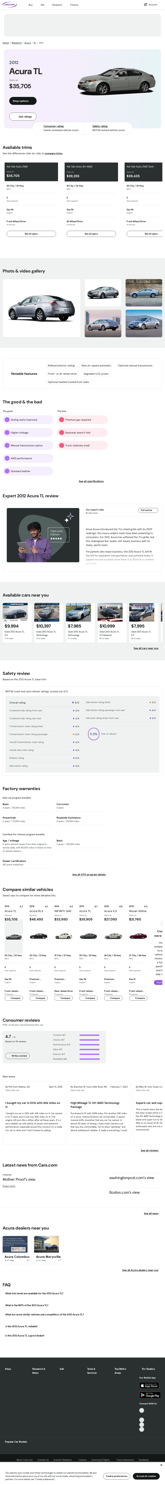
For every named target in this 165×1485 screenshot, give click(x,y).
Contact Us (43, 1459)
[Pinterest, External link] (141, 1429)
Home (6, 42)
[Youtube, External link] (141, 1420)
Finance (74, 4)
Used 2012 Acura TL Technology (46, 633)
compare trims (53, 153)
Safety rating (99, 126)
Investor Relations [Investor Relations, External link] (63, 1459)
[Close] (161, 1465)
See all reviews (151, 1150)
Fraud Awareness (125, 1459)
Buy (30, 4)
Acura (27, 42)
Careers (83, 1459)
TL (34, 42)
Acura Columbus (17, 1257)
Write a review (17, 1055)
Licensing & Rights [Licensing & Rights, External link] (101, 1459)
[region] (82, 1473)
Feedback (144, 1459)
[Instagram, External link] (141, 1424)
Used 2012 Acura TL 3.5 (14, 633)
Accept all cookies (146, 1476)
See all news (153, 1213)
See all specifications (93, 481)
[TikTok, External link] (141, 1410)
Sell (42, 4)
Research (57, 4)
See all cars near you (148, 648)
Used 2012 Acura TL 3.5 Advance (109, 633)
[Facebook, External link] (141, 1415)
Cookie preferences (116, 1476)
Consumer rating (54, 126)
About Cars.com (24, 1459)
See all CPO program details (89, 874)
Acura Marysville (48, 1257)
